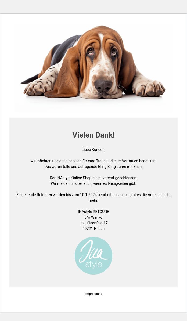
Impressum (93, 294)
